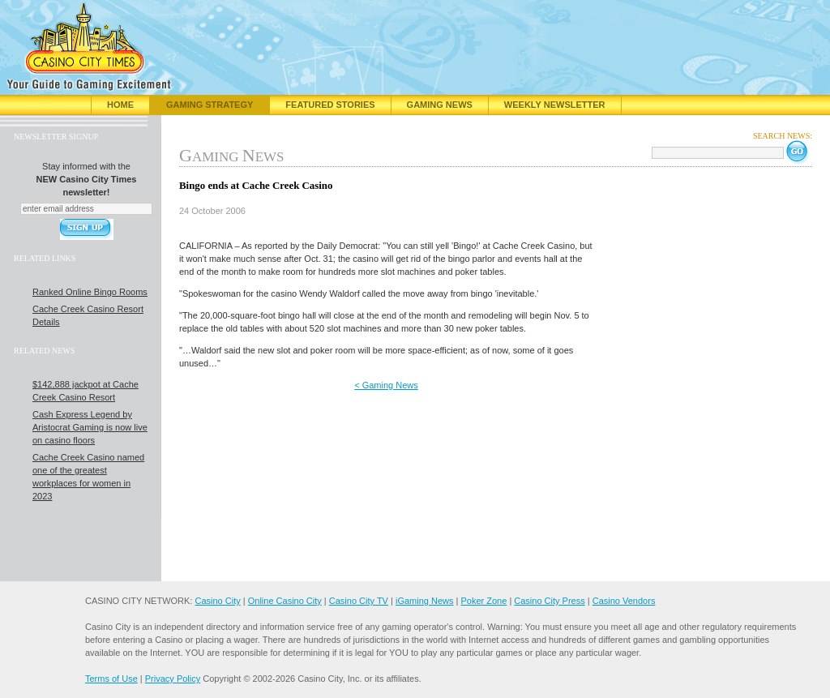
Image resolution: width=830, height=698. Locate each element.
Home (120, 104)
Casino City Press (549, 601)
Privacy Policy (172, 678)
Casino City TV (358, 601)
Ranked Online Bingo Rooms (90, 292)
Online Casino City (285, 601)
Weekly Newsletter (554, 104)
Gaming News (440, 104)
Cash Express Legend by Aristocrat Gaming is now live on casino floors (90, 427)
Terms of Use (111, 678)
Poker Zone (483, 601)
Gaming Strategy (209, 104)
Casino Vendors (624, 601)
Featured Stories (329, 104)
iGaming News (425, 601)
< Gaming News (386, 385)
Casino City (217, 601)
